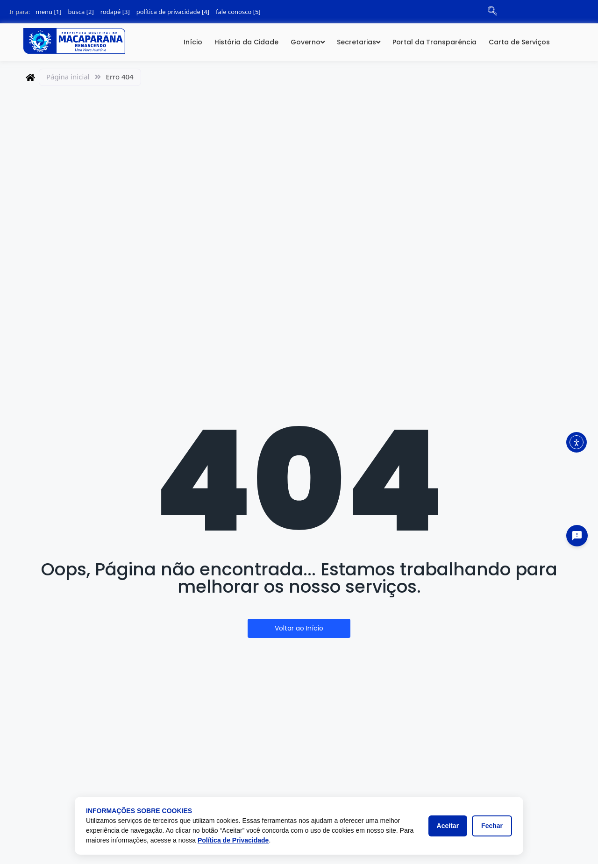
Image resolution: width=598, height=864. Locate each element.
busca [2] (81, 11)
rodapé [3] (115, 11)
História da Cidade (246, 42)
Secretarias (356, 42)
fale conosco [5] (238, 11)
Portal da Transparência (434, 42)
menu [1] (49, 11)
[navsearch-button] (492, 11)
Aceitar (448, 825)
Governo (305, 42)
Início (193, 42)
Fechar (492, 825)
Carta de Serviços (519, 42)
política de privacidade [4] (172, 11)
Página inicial (68, 76)
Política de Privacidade (233, 840)
